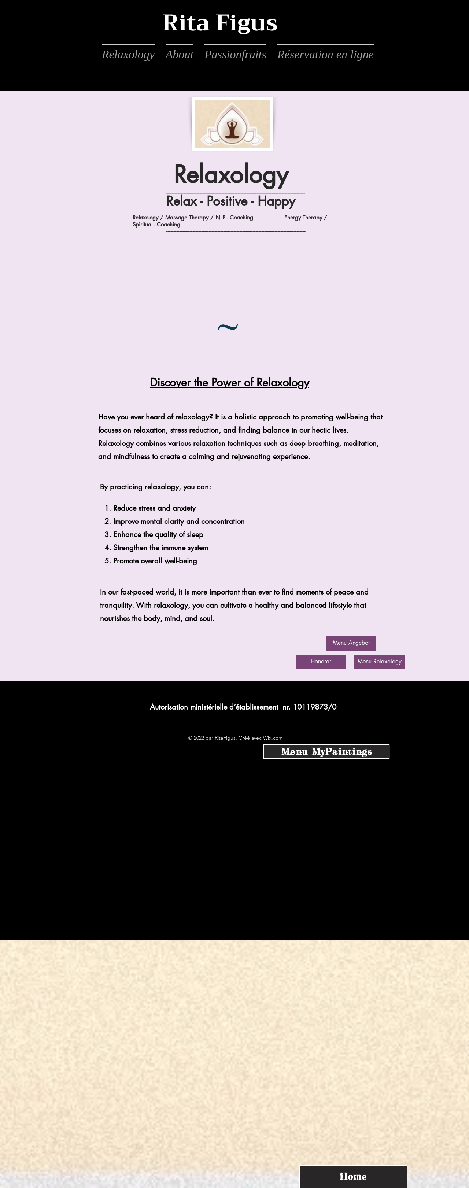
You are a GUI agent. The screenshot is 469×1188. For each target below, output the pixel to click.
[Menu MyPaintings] (326, 751)
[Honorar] (321, 662)
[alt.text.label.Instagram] (234, 714)
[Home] (353, 1176)
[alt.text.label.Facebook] (223, 714)
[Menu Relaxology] (379, 662)
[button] (220, 23)
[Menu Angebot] (351, 643)
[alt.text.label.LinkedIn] (245, 714)
